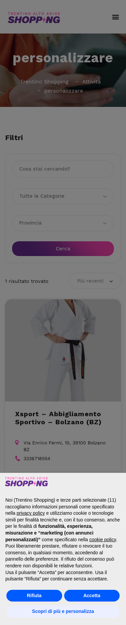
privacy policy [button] (30, 513)
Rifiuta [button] (34, 595)
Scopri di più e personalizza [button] (63, 611)
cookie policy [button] (102, 539)
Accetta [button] (91, 595)
